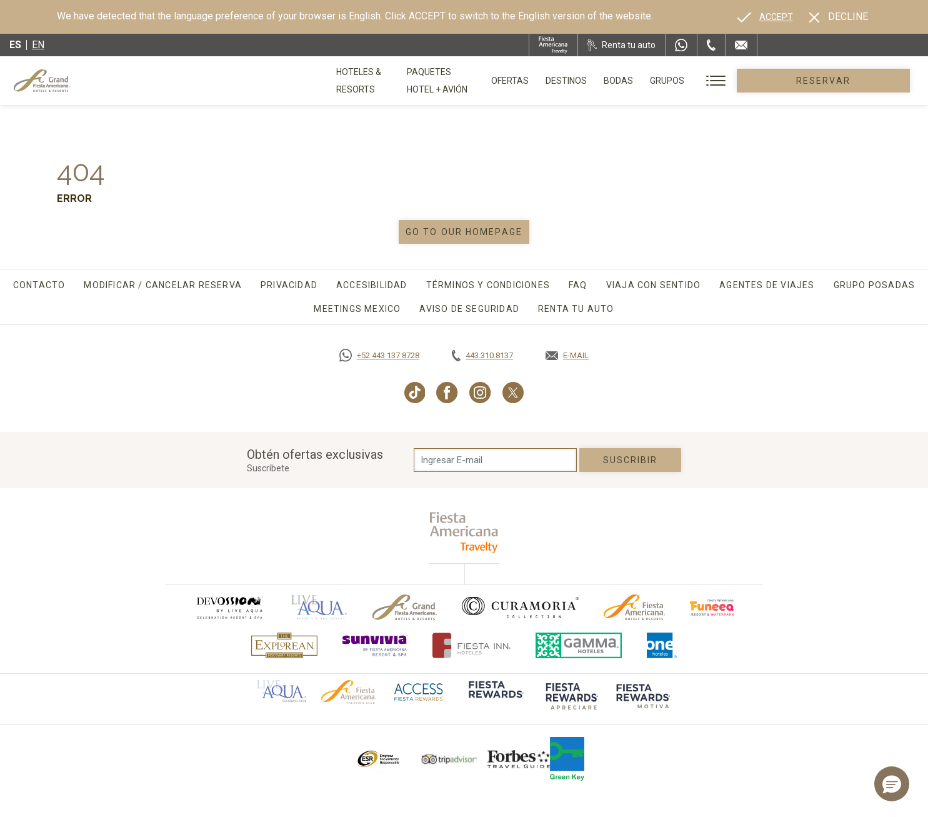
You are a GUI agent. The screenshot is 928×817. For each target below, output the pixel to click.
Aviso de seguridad (469, 309)
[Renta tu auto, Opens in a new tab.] (621, 45)
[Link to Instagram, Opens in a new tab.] (480, 392)
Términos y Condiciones (488, 285)
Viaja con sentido (653, 285)
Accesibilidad (371, 285)
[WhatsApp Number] (681, 45)
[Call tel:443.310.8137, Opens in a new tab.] (482, 356)
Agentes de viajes (766, 285)
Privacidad (289, 285)
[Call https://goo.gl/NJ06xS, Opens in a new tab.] (379, 356)
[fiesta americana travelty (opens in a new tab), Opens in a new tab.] (464, 532)
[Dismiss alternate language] (839, 17)
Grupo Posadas (875, 285)
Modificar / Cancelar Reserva (163, 285)
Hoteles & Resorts (379, 81)
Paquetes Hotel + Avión (492, 85)
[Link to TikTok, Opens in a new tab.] (415, 392)
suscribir (630, 460)
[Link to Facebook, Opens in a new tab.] (447, 392)
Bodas (689, 81)
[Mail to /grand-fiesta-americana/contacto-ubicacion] (741, 45)
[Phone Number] (711, 45)
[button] (891, 783)
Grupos (738, 81)
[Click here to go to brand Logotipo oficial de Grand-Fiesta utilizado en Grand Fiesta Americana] (404, 607)
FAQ (578, 285)
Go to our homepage (464, 232)
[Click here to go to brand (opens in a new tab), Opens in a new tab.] (229, 607)
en (38, 45)
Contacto (39, 285)
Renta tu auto (576, 309)
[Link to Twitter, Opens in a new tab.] (513, 392)
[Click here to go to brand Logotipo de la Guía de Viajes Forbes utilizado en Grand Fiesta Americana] (518, 758)
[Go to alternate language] (765, 17)
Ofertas (581, 81)
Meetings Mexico (357, 309)
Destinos (637, 81)
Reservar (859, 81)
